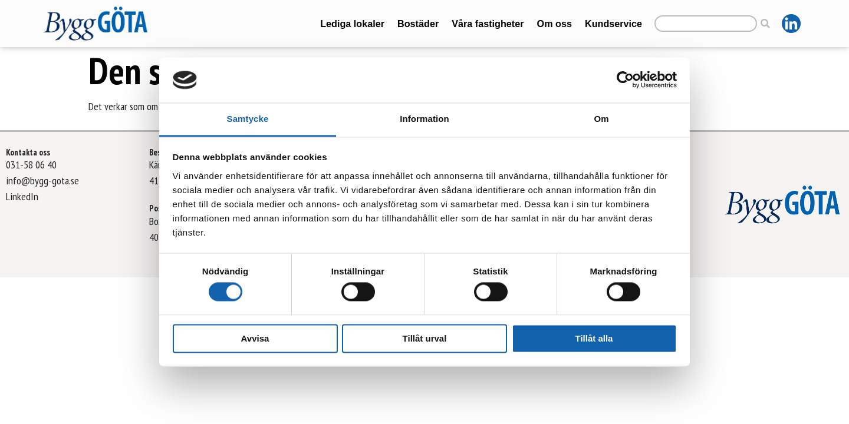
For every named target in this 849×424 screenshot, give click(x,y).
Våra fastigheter (488, 23)
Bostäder (418, 23)
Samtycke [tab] (248, 119)
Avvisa (255, 338)
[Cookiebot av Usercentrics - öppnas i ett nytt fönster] (625, 80)
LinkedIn (22, 196)
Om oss (554, 23)
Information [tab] (424, 119)
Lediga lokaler (352, 23)
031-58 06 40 (31, 164)
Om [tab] (601, 119)
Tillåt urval (425, 338)
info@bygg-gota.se (42, 180)
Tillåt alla (594, 338)
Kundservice (613, 23)
